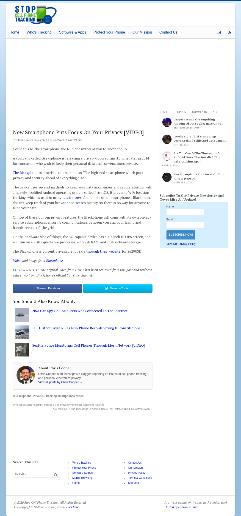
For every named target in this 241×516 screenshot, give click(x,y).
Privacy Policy (136, 472)
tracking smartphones (60, 396)
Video (17, 260)
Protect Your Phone (109, 32)
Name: (170, 206)
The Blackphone (25, 172)
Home (14, 32)
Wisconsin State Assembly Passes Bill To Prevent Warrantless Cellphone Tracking (58, 404)
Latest (166, 112)
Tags (214, 112)
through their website (103, 251)
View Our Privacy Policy (181, 243)
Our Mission (142, 32)
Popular (181, 112)
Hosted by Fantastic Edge (181, 507)
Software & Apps (72, 32)
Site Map (133, 483)
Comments (199, 112)
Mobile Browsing (82, 477)
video (79, 396)
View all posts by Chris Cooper (60, 382)
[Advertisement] (142, 13)
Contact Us (168, 32)
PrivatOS (39, 396)
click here (72, 507)
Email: (170, 219)
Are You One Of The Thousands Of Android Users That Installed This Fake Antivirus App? (103, 409)
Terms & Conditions (140, 477)
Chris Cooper (24, 140)
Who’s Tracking (39, 32)
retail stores (72, 197)
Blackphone (54, 260)
